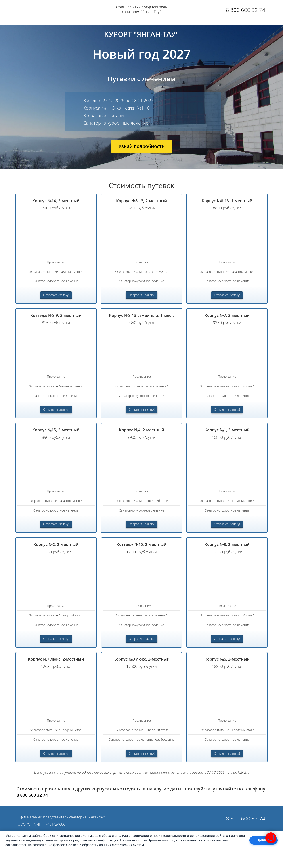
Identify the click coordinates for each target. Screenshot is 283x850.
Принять (263, 840)
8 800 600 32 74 (245, 9)
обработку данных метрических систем (113, 845)
